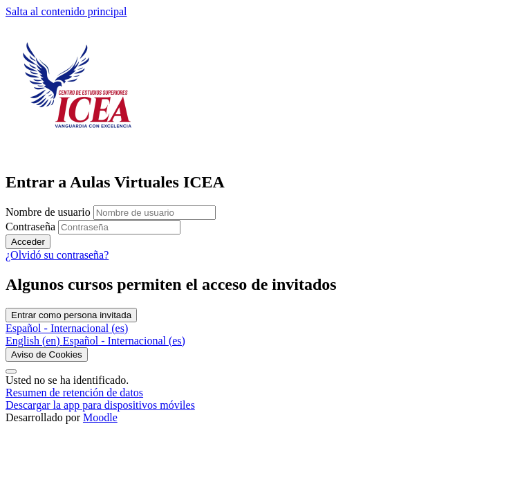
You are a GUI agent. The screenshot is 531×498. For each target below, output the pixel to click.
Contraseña (30, 226)
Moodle (100, 417)
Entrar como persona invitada (71, 315)
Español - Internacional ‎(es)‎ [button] (67, 328)
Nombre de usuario (49, 212)
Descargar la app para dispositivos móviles (100, 405)
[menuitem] (34, 341)
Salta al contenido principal (66, 11)
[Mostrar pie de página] (11, 371)
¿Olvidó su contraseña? (57, 255)
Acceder (28, 242)
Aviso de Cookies (46, 354)
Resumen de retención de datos (74, 392)
